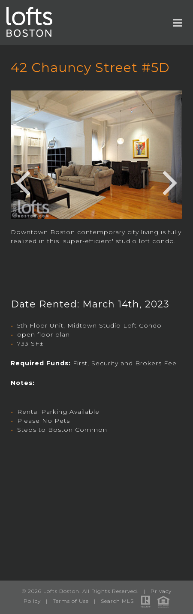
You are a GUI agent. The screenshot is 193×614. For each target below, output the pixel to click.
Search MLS (117, 601)
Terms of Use (71, 601)
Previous (22, 181)
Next (170, 181)
